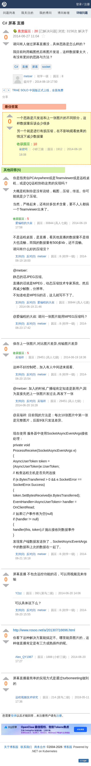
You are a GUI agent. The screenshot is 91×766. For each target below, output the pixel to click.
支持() (20, 256)
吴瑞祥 (19, 357)
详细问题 (82, 12)
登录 (79, 4)
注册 (87, 4)
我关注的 (27, 12)
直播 (25, 66)
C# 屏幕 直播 (13, 23)
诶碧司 (23, 149)
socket (46, 66)
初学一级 (42, 76)
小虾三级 (38, 149)
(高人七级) (61, 223)
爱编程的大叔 (23, 223)
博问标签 (64, 12)
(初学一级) (68, 256)
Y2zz (18, 593)
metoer (28, 76)
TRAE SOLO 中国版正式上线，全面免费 (37, 90)
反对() (31, 256)
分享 (5, 97)
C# (16, 66)
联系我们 (26, 747)
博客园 (68, 747)
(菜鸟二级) (47, 593)
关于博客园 (11, 747)
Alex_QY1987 (24, 657)
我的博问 (45, 12)
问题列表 (9, 12)
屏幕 (35, 66)
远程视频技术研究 (26, 697)
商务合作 (40, 747)
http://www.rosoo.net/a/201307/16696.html (44, 630)
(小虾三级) (59, 657)
